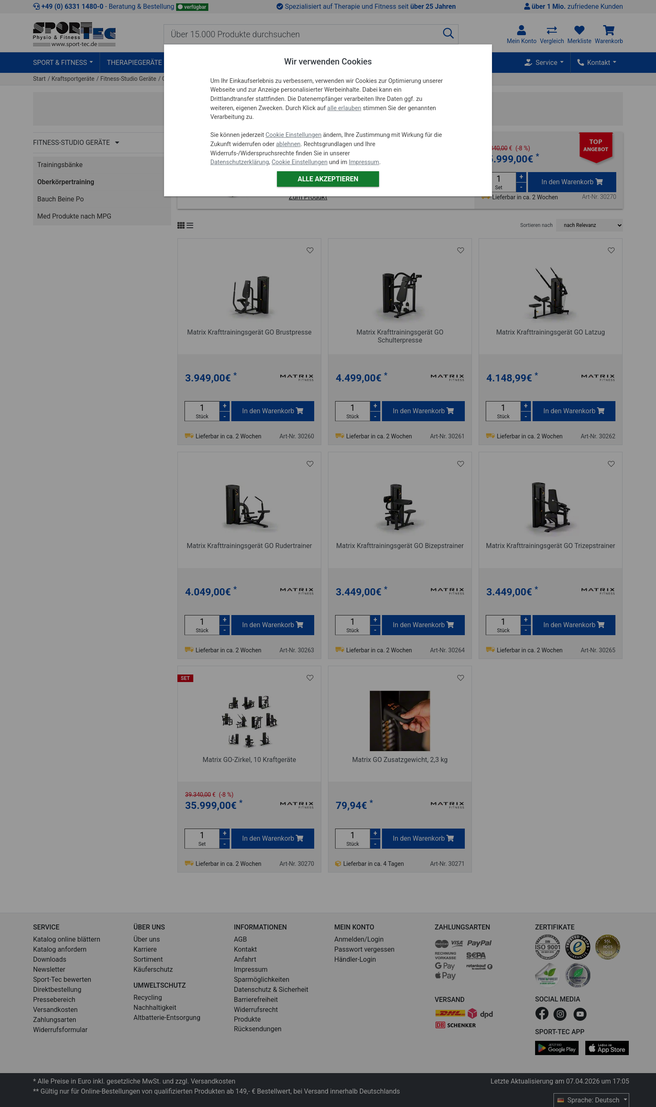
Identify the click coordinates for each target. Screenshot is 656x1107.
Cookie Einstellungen (294, 135)
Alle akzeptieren (327, 179)
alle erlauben (344, 108)
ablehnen (288, 144)
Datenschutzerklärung (239, 162)
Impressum (364, 162)
